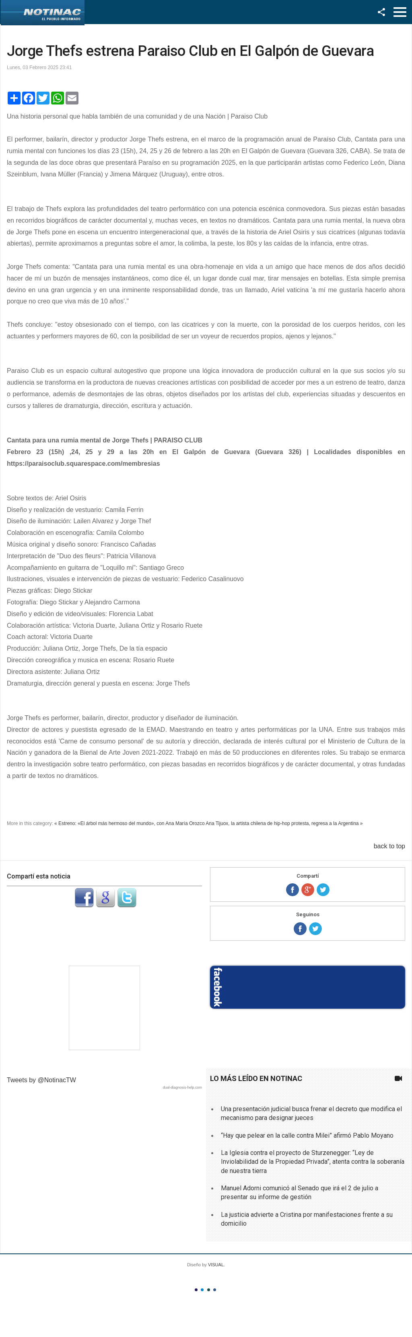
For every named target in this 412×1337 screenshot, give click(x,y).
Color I (196, 1289)
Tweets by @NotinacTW (41, 1080)
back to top (389, 846)
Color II (202, 1289)
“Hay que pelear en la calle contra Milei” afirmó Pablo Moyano (307, 1135)
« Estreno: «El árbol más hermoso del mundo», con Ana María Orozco (129, 823)
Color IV (214, 1289)
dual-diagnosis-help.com (182, 1087)
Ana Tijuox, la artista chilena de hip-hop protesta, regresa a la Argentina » (284, 823)
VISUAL (216, 1264)
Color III (208, 1289)
